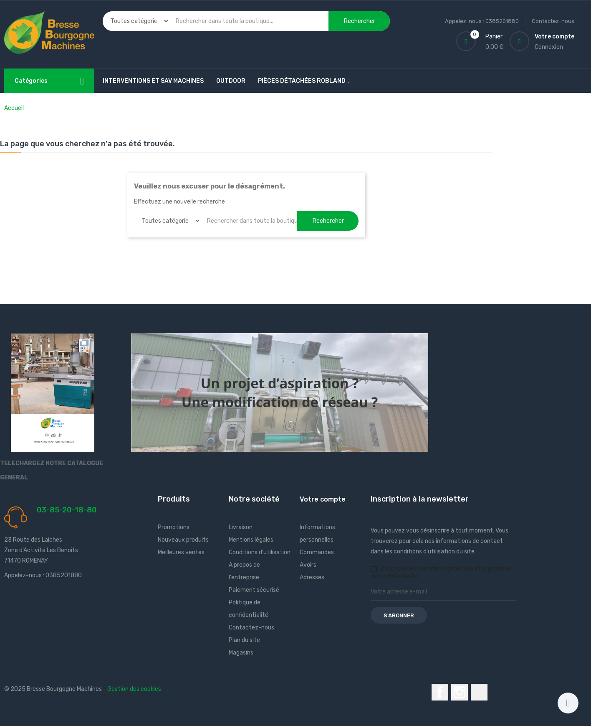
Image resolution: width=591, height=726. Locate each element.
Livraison (241, 527)
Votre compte (323, 499)
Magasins (241, 652)
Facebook (440, 692)
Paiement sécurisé (254, 590)
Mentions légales (251, 539)
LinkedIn (479, 692)
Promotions (173, 527)
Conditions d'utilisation (259, 552)
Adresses (312, 577)
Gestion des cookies (134, 689)
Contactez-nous (553, 21)
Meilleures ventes (181, 552)
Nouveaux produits (183, 539)
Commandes (317, 552)
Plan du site (244, 640)
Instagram (459, 692)
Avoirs (308, 564)
